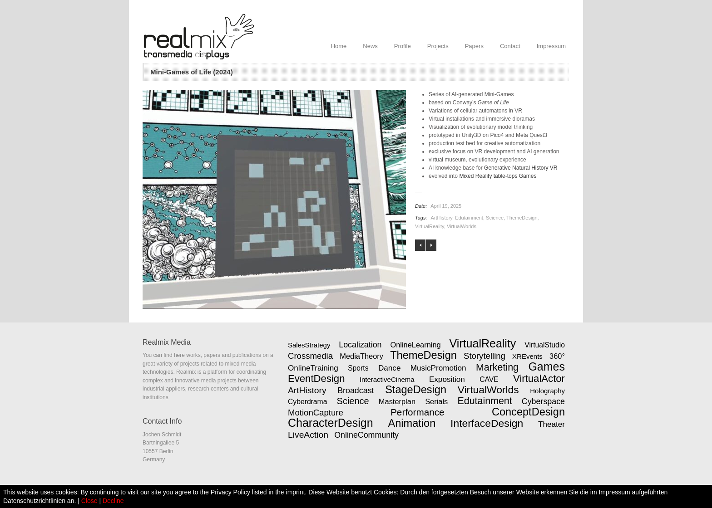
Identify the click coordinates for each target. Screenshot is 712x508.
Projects (438, 46)
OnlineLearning (415, 345)
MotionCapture (315, 412)
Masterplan (397, 401)
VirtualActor (539, 378)
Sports (358, 368)
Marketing (497, 367)
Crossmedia (310, 356)
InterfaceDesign (486, 423)
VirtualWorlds (461, 226)
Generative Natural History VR (520, 168)
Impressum (551, 46)
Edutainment (469, 217)
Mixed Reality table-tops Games (497, 176)
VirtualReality (429, 226)
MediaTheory (361, 356)
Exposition (447, 379)
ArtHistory (441, 217)
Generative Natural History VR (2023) (420, 245)
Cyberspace (543, 401)
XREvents (527, 356)
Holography (547, 391)
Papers (474, 46)
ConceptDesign (528, 412)
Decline (113, 500)
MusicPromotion (438, 367)
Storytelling (484, 356)
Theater (551, 424)
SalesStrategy (309, 345)
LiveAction (308, 435)
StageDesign (415, 390)
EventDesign (316, 378)
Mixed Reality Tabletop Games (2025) (431, 245)
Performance (418, 412)
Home (339, 46)
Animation (411, 423)
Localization (360, 344)
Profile (402, 46)
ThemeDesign (521, 217)
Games (546, 366)
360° (557, 356)
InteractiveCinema (387, 379)
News (370, 46)
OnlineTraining (313, 367)
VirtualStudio (544, 345)
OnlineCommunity (366, 435)
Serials (436, 401)
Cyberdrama (307, 401)
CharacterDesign (330, 422)
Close (89, 500)
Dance (389, 367)
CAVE (489, 379)
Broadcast (355, 390)
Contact (510, 46)
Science (495, 217)
